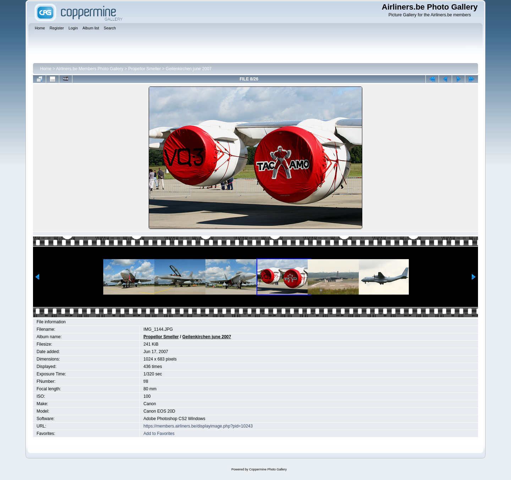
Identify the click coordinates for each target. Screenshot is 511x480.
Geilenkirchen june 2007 (188, 68)
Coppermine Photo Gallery (268, 469)
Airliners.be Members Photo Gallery (89, 68)
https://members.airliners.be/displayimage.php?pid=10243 (198, 426)
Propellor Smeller (144, 68)
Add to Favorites (158, 433)
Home (45, 68)
